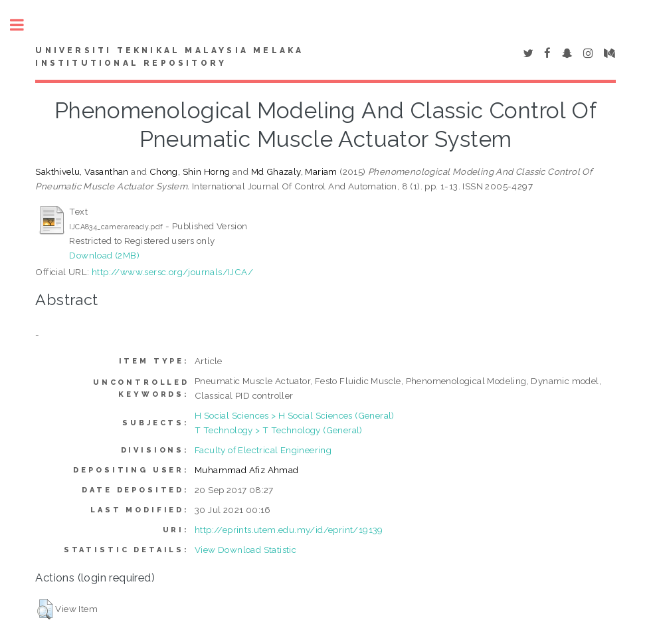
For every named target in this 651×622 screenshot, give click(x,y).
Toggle (24, 25)
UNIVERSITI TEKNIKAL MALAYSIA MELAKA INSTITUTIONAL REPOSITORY (169, 57)
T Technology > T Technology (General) (279, 430)
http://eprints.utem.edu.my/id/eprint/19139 (289, 529)
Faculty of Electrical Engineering (263, 450)
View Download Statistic (245, 549)
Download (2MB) (104, 255)
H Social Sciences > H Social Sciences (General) (295, 415)
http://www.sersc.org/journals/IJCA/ (172, 271)
